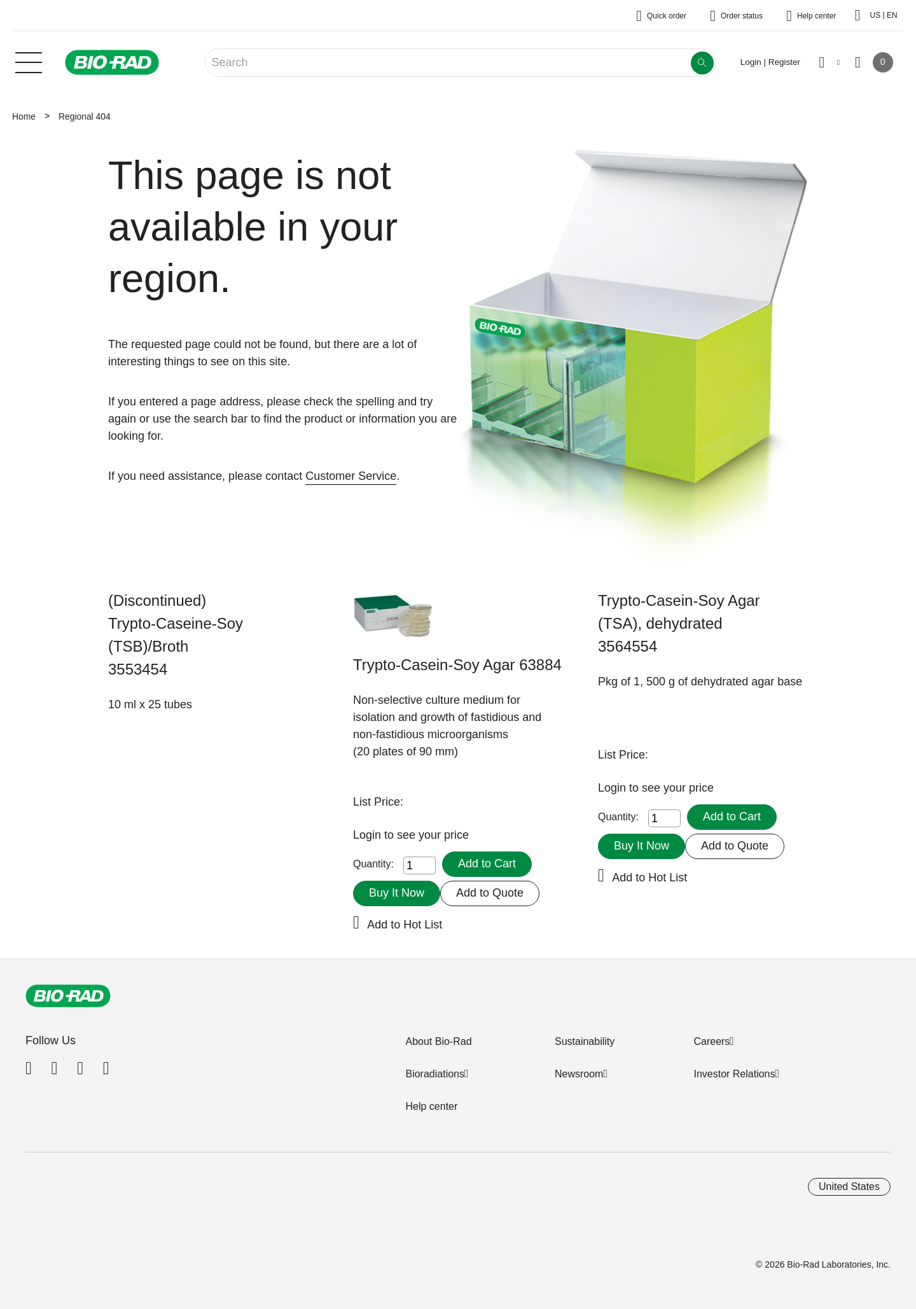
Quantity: (373, 863)
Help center (431, 1106)
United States (849, 1186)
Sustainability (584, 1041)
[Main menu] (29, 61)
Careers (711, 1041)
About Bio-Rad (438, 1041)
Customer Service (350, 476)
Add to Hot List (404, 924)
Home (24, 116)
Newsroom (579, 1073)
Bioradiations (434, 1073)
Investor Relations (734, 1073)
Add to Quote (490, 892)
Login (368, 835)
